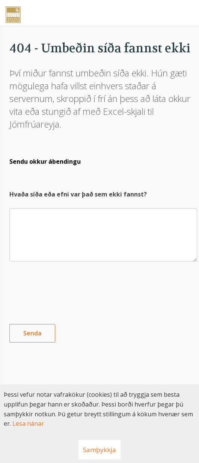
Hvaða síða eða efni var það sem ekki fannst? (78, 194)
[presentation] (66, 287)
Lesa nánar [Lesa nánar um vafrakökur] (28, 423)
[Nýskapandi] (99, 12)
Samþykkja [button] (99, 449)
